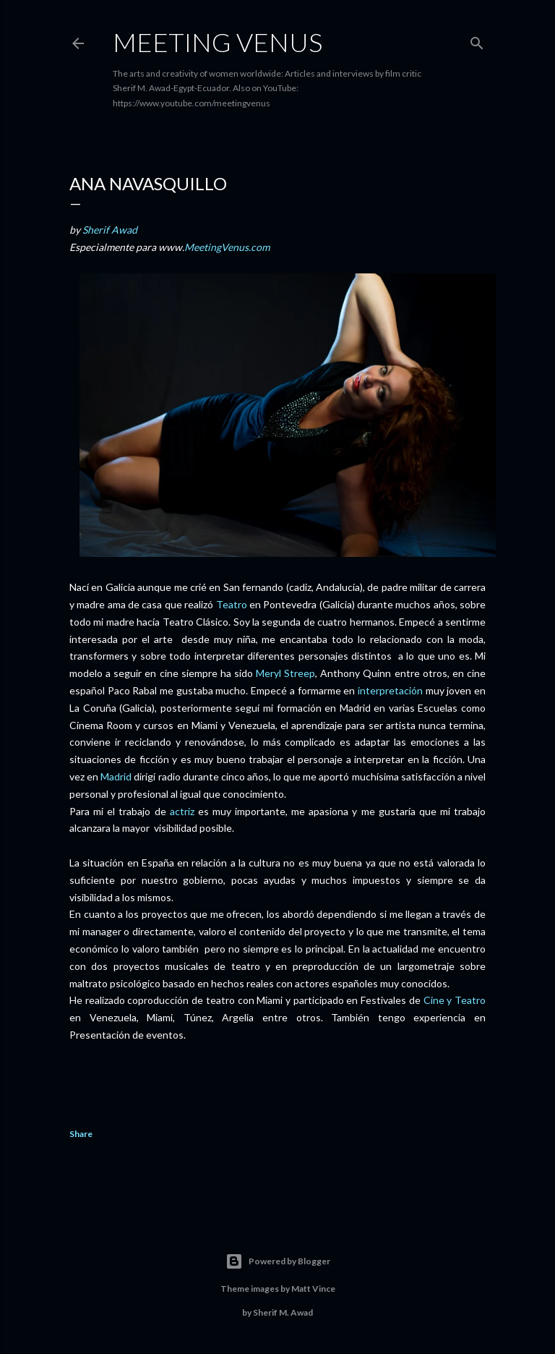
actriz (182, 811)
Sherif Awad (109, 229)
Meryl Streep (285, 673)
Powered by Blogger (277, 1261)
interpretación (390, 690)
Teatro (231, 604)
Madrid (116, 776)
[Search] (477, 40)
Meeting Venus (217, 42)
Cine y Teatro (454, 1000)
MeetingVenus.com (227, 247)
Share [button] (80, 1133)
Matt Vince (313, 1288)
